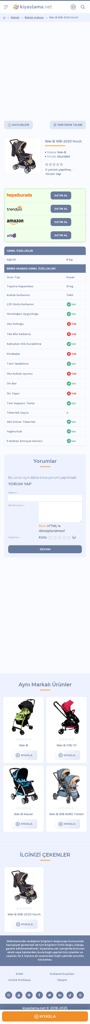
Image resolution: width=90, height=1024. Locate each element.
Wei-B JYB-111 (67, 745)
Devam (45, 549)
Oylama (13, 537)
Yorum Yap (53, 174)
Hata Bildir (20, 124)
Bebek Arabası (34, 17)
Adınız (12, 492)
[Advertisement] (45, 71)
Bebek (15, 17)
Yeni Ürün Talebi (69, 124)
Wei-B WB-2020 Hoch (24, 914)
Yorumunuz (15, 505)
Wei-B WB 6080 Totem (66, 814)
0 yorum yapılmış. (58, 169)
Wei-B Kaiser (23, 814)
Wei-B (61, 152)
